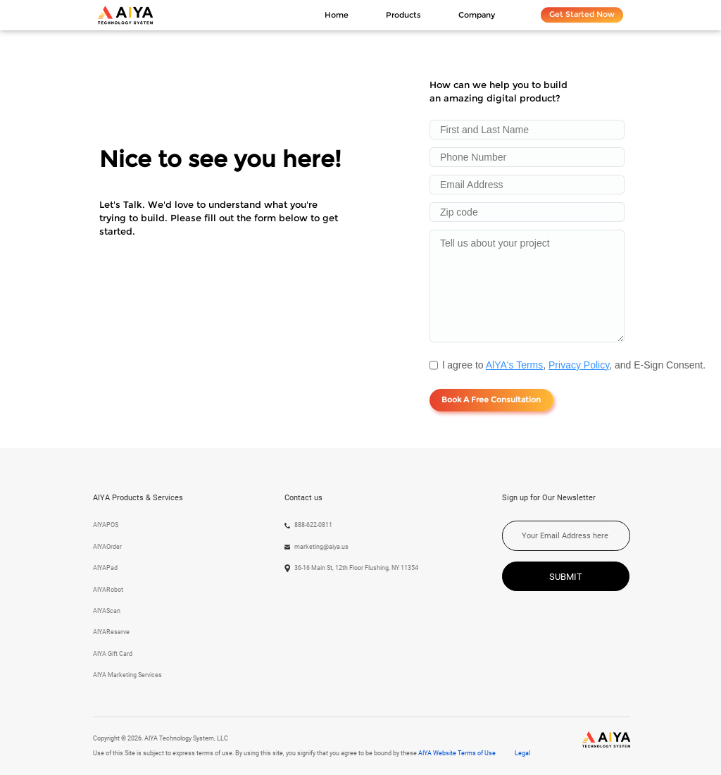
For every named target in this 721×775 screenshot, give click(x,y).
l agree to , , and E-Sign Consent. (574, 365)
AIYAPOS (105, 524)
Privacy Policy (578, 365)
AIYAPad (105, 567)
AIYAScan (106, 610)
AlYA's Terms (515, 365)
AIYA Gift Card (112, 653)
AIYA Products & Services (138, 497)
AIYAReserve (111, 632)
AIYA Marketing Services (127, 674)
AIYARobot (108, 589)
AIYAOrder (107, 546)
